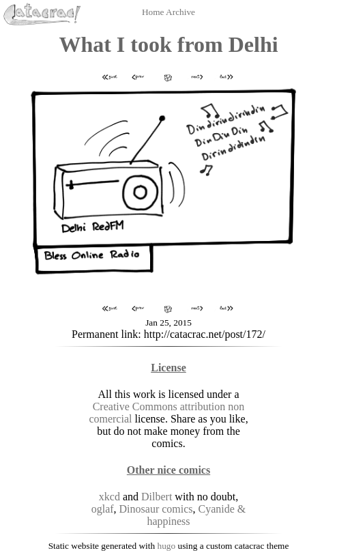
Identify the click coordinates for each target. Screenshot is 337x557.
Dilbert (156, 496)
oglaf (102, 509)
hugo (167, 546)
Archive (180, 12)
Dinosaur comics (156, 509)
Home (154, 12)
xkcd (109, 496)
